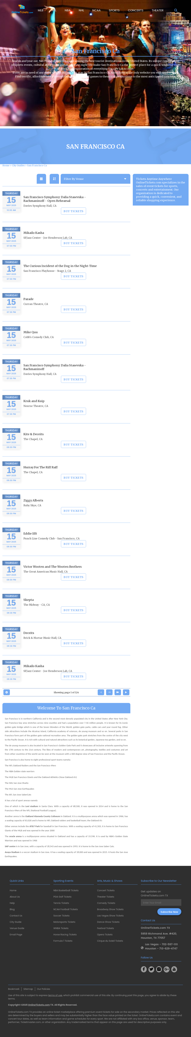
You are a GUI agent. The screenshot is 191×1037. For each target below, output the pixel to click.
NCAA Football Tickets (65, 909)
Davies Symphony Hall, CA (39, 214)
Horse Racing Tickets (65, 934)
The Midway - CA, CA (36, 613)
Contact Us (16, 915)
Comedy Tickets (106, 903)
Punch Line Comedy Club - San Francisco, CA (51, 547)
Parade (28, 307)
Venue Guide (17, 928)
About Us (15, 896)
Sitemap (28, 989)
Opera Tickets (105, 934)
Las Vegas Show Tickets (110, 915)
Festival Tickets (105, 928)
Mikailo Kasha (33, 241)
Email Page (16, 934)
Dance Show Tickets (108, 922)
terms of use (55, 995)
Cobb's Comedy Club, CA (38, 345)
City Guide (15, 922)
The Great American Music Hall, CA (45, 580)
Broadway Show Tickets (110, 909)
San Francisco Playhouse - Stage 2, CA (47, 279)
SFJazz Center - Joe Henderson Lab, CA (47, 246)
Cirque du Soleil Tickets (110, 940)
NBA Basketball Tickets (65, 890)
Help (12, 903)
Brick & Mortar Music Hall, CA (42, 646)
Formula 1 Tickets (62, 940)
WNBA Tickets (60, 928)
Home (13, 890)
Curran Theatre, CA (35, 312)
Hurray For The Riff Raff (40, 476)
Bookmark (13, 989)
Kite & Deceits (33, 443)
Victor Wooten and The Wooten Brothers (52, 575)
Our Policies (43, 989)
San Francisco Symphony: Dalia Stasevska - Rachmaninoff (54, 375)
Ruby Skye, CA (32, 514)
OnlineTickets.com (39, 1004)
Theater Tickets (105, 896)
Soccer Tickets (61, 915)
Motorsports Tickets (64, 922)
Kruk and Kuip (33, 409)
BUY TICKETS (73, 219)
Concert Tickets (106, 890)
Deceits (28, 641)
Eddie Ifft (30, 542)
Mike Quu (30, 341)
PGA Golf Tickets (62, 896)
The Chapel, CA (33, 447)
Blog (12, 909)
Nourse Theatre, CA (35, 414)
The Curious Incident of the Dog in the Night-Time (60, 274)
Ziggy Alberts (33, 509)
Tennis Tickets (61, 903)
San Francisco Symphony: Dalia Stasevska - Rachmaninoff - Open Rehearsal (54, 207)
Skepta (28, 608)
